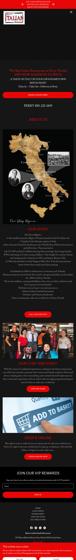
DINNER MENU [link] (38, 514)
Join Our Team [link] (38, 517)
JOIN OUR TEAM (38, 389)
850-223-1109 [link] (43, 106)
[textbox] (38, 486)
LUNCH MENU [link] (38, 511)
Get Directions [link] (38, 520)
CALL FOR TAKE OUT (38, 314)
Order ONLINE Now (38, 457)
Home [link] (38, 508)
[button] (71, 12)
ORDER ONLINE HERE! (38, 95)
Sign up (38, 495)
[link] (14, 12)
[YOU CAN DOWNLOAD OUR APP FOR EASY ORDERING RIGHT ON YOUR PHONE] (38, 4)
